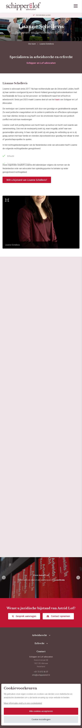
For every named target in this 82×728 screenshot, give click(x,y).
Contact (41, 651)
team (57, 99)
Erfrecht (39, 643)
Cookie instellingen (41, 719)
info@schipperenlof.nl (41, 675)
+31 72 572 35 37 (41, 672)
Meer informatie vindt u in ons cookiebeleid (23, 703)
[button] (78, 577)
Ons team (32, 44)
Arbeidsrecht (39, 635)
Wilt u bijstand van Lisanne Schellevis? (26, 179)
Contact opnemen (60, 616)
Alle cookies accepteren (41, 711)
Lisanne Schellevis (47, 44)
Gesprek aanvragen (26, 616)
